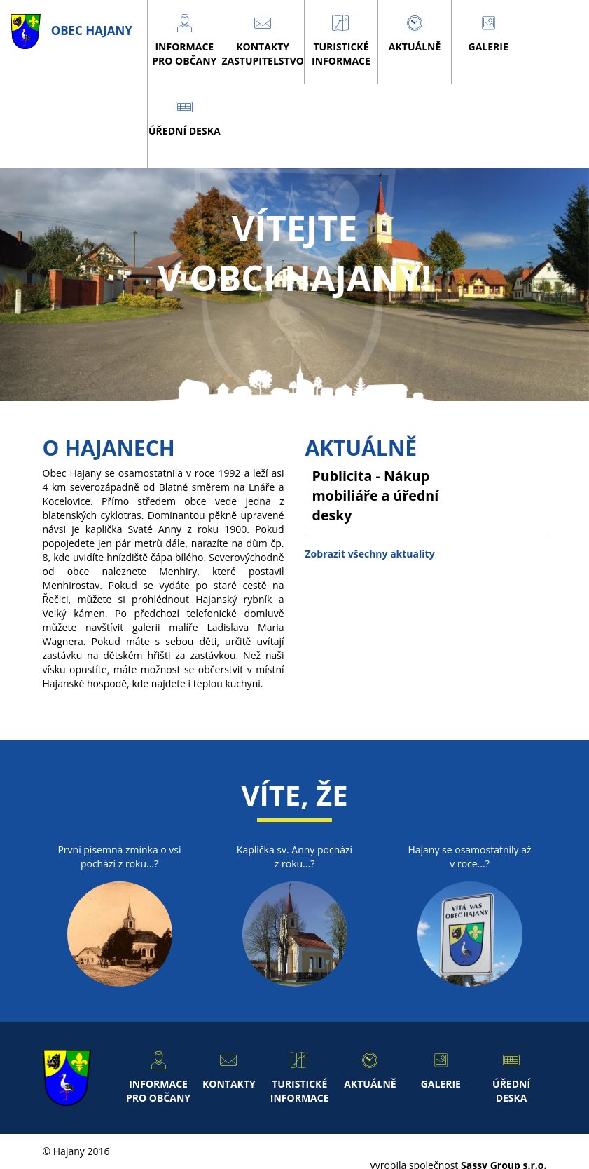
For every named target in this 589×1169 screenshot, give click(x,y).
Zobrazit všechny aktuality (370, 553)
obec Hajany (71, 30)
